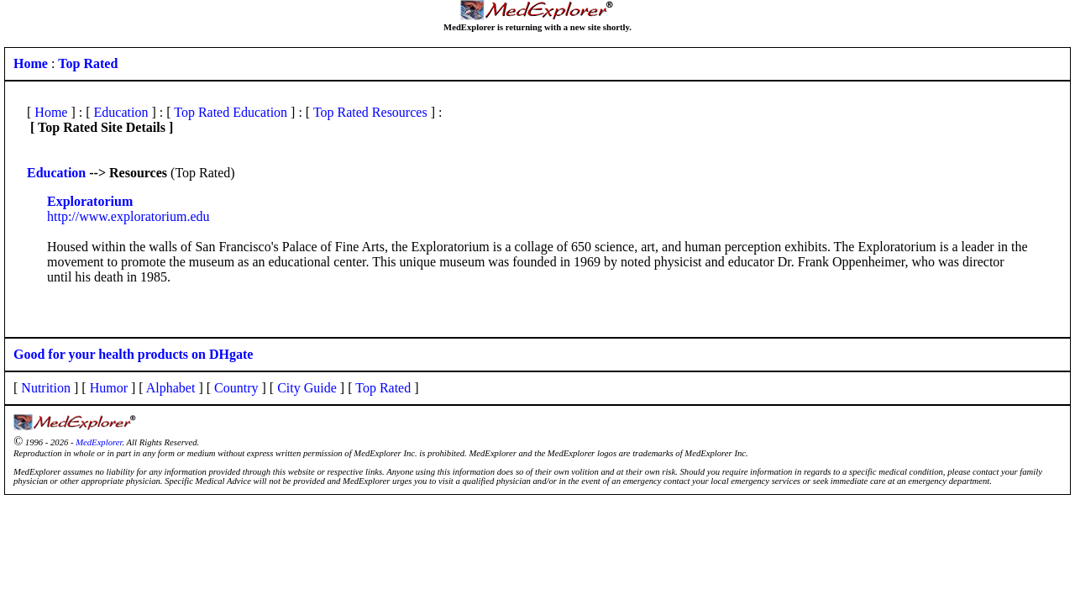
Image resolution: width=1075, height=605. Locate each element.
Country (236, 388)
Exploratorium (90, 201)
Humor (109, 388)
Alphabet (171, 388)
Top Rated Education (230, 112)
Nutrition (46, 388)
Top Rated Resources (370, 112)
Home (50, 112)
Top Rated (383, 388)
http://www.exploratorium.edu (128, 216)
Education (121, 112)
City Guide (307, 388)
